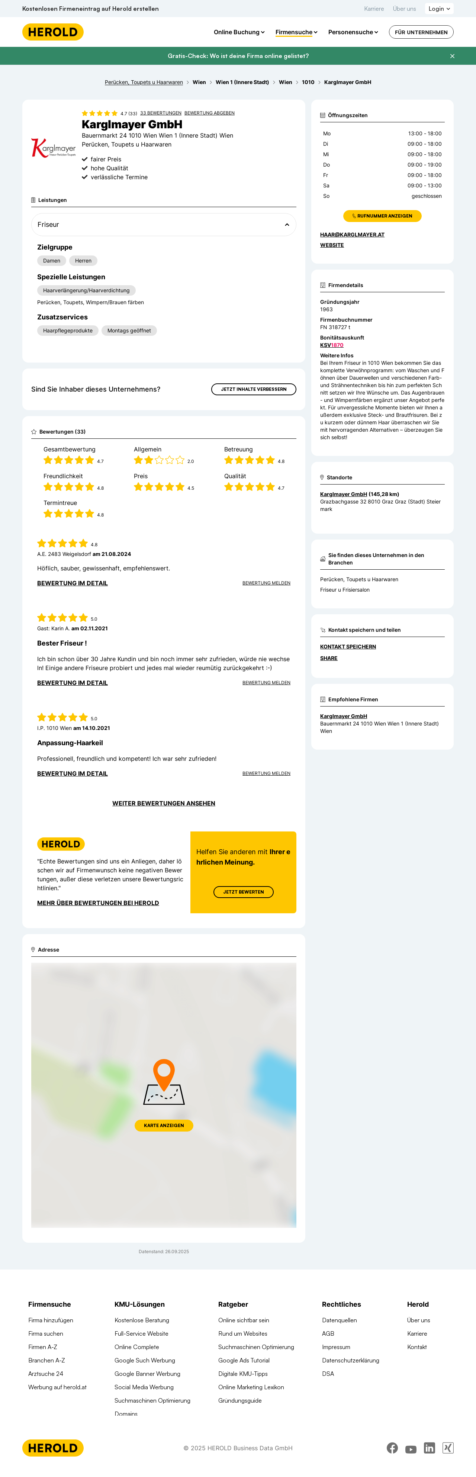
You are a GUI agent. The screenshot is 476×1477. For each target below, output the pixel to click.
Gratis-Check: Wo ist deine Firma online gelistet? (238, 55)
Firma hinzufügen (50, 1320)
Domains (126, 1414)
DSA (328, 1373)
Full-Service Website (141, 1333)
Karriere (374, 8)
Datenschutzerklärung (350, 1360)
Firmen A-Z (42, 1347)
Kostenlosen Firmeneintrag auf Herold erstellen (90, 8)
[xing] (448, 1456)
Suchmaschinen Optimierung (152, 1400)
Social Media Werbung (144, 1387)
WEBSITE (332, 245)
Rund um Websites (242, 1333)
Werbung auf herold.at (57, 1387)
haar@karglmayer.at (352, 234)
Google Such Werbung (145, 1360)
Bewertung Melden (266, 583)
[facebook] (392, 1456)
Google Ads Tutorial (244, 1360)
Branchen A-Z (46, 1360)
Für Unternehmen (421, 32)
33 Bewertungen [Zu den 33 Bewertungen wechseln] (160, 113)
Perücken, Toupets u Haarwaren (359, 579)
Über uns (404, 8)
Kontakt (417, 1347)
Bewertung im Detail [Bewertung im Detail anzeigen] (72, 583)
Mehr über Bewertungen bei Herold (98, 903)
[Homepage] (53, 32)
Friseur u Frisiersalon (345, 589)
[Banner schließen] (452, 56)
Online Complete (137, 1347)
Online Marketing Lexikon (251, 1387)
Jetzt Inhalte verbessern (254, 389)
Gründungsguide (240, 1400)
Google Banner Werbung (147, 1373)
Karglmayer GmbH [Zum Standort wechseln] (343, 494)
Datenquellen (339, 1320)
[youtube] (410, 1456)
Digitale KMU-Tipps (243, 1373)
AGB (328, 1333)
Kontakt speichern (348, 646)
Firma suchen (45, 1333)
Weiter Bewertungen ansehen (163, 803)
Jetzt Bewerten (243, 892)
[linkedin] (429, 1456)
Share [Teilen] (329, 658)
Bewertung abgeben (209, 113)
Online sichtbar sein (243, 1320)
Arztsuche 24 (45, 1373)
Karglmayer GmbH (343, 716)
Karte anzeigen (164, 1125)
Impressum (336, 1347)
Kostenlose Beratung (142, 1320)
